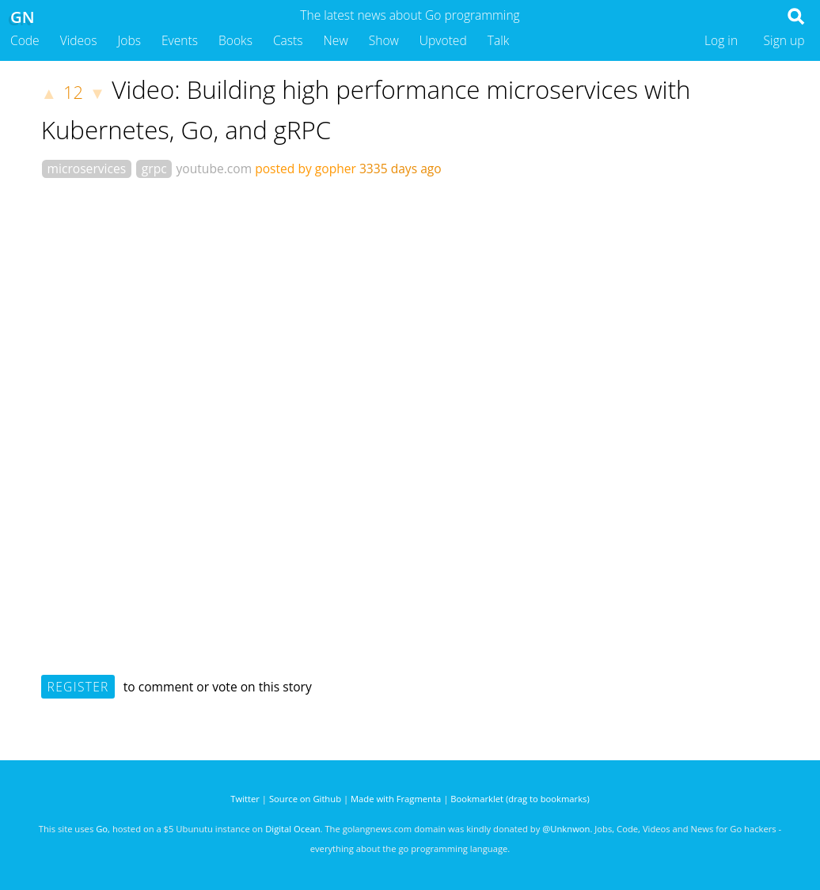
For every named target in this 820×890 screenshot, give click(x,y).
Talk (499, 40)
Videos (78, 40)
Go (102, 829)
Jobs (129, 40)
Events (179, 40)
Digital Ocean (292, 829)
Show (384, 40)
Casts (288, 40)
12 (73, 92)
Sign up (784, 40)
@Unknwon (566, 829)
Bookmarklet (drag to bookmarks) (519, 799)
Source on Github (305, 799)
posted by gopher (305, 168)
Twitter (245, 799)
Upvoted (443, 40)
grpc (154, 168)
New (336, 40)
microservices (87, 168)
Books (235, 40)
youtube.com (214, 168)
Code (25, 40)
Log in (721, 40)
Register (78, 686)
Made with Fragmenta (396, 799)
